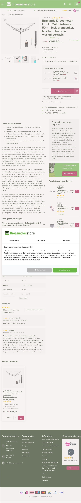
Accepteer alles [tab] (64, 270)
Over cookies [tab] (40, 240)
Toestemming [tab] (14, 240)
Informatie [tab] (66, 240)
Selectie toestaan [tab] (39, 270)
